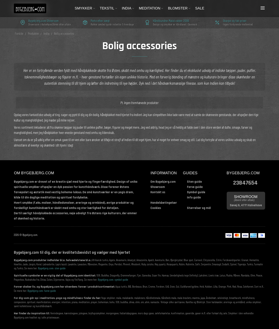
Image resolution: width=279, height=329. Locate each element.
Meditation (151, 8)
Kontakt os (157, 192)
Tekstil (109, 8)
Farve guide (195, 187)
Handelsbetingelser (163, 203)
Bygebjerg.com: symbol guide (113, 279)
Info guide (194, 198)
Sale (199, 8)
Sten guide (194, 182)
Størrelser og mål (199, 208)
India (128, 8)
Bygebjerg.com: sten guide (52, 268)
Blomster (179, 8)
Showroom (157, 187)
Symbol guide (196, 192)
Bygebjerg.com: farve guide (42, 290)
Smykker (85, 8)
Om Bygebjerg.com (163, 182)
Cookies (155, 208)
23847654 (245, 182)
